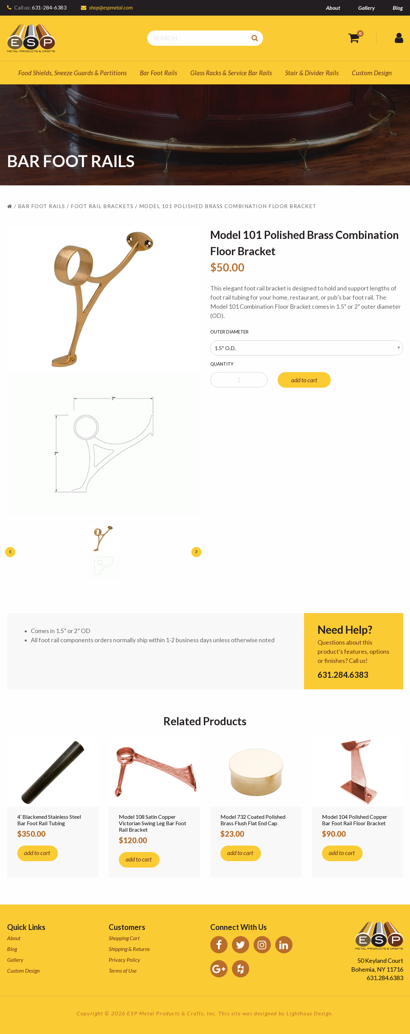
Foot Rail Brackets (102, 206)
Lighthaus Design (309, 1013)
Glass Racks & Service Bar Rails (231, 73)
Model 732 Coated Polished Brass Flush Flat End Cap (252, 819)
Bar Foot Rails (158, 73)
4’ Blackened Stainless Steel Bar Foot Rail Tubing (49, 819)
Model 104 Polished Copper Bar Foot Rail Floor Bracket (354, 819)
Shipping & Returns (129, 949)
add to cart (304, 380)
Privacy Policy (124, 959)
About (333, 7)
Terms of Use (122, 970)
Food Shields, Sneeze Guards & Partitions (72, 73)
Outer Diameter (229, 331)
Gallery (366, 7)
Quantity (221, 364)
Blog (398, 7)
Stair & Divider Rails (312, 73)
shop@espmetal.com (111, 7)
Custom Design (372, 73)
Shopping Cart (124, 938)
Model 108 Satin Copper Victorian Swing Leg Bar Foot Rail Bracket (152, 823)
